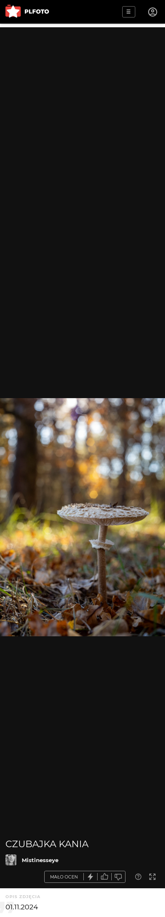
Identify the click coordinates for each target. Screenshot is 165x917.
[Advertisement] (82, 110)
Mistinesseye (40, 860)
